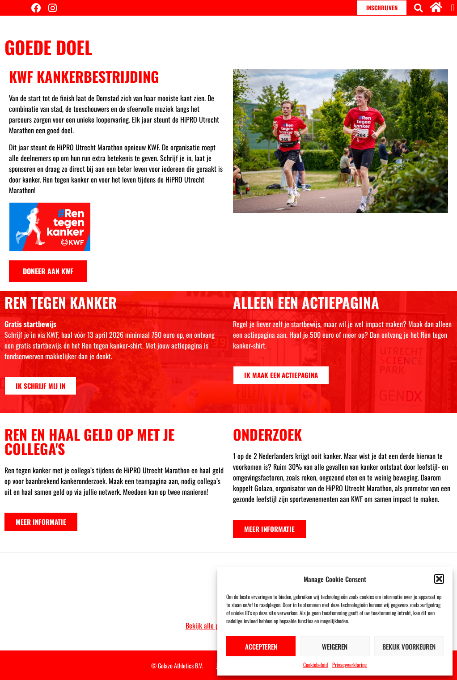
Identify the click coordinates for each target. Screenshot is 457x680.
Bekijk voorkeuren (409, 646)
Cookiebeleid (315, 664)
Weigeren (334, 646)
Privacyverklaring (349, 664)
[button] (439, 578)
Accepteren (261, 646)
